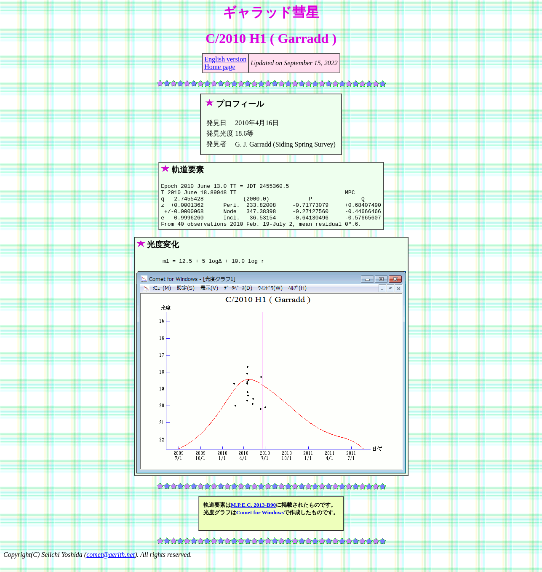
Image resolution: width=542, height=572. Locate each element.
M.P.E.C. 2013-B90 (253, 515)
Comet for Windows (260, 522)
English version (225, 59)
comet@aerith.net (110, 564)
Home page (219, 66)
